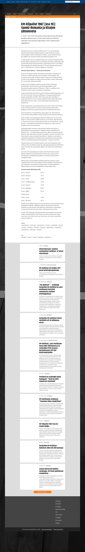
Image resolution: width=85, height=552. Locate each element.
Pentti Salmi (36, 227)
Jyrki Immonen (33, 225)
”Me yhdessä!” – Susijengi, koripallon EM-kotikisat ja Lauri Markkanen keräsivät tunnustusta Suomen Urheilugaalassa (51, 289)
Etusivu (9, 14)
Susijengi (8, 1)
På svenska (44, 1)
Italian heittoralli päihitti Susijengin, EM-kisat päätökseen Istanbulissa (51, 471)
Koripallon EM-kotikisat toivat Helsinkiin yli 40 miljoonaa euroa (50, 320)
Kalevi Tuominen (40, 225)
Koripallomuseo (48, 237)
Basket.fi (8, 16)
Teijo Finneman (58, 227)
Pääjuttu (29, 237)
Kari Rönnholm (54, 225)
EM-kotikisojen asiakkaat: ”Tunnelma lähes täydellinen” (50, 400)
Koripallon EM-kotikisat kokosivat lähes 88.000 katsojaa (51, 446)
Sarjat (14, 14)
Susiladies (13, 1)
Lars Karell (24, 227)
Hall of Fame (33, 1)
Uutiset (41, 14)
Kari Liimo (48, 225)
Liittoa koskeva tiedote (51, 265)
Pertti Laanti (42, 227)
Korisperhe (30, 14)
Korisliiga (18, 1)
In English (39, 1)
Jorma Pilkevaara (25, 225)
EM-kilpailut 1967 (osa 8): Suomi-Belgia (48, 425)
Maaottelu (46, 245)
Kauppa (48, 1)
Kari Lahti (61, 225)
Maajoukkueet (21, 14)
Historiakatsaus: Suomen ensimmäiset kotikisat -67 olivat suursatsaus (51, 251)
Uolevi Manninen (25, 229)
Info (36, 14)
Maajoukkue (40, 237)
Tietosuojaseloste (58, 529)
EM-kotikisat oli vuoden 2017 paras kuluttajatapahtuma (49, 269)
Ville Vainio (39, 229)
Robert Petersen (50, 227)
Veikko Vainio (32, 229)
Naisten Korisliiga (24, 1)
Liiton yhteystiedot (46, 529)
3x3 (29, 1)
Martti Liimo (29, 227)
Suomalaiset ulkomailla (52, 340)
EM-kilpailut (24, 237)
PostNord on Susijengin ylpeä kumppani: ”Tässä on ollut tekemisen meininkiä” (50, 379)
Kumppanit (48, 14)
